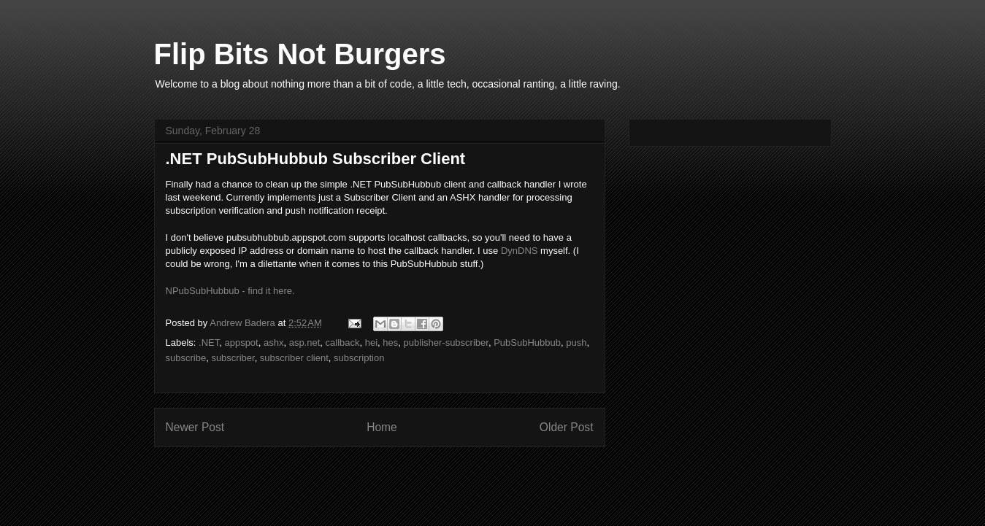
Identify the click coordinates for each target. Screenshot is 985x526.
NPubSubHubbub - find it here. (230, 290)
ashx (273, 342)
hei (371, 342)
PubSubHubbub (527, 342)
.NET (209, 342)
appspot (241, 342)
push (576, 342)
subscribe (186, 357)
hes (390, 342)
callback (343, 342)
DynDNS (519, 250)
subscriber (232, 357)
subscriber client (294, 357)
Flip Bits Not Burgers (300, 54)
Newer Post (195, 427)
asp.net (305, 342)
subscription (359, 357)
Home (382, 427)
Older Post (567, 427)
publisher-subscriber (446, 342)
